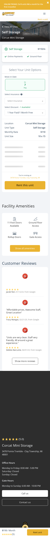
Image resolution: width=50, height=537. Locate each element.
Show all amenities (25, 249)
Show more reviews (25, 362)
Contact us (25, 503)
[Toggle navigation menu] (45, 13)
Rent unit (37, 532)
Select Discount (11, 107)
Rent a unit (43, 19)
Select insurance (12, 94)
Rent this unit (25, 186)
